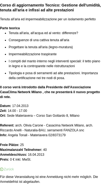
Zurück (9, 169)
